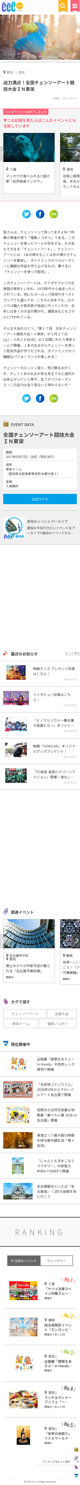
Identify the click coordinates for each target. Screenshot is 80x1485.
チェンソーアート (25, 1013)
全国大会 (61, 1013)
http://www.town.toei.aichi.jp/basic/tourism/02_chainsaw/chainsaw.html (40, 61)
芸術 (21, 72)
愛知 (10, 72)
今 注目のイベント (23, 1260)
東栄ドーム (20, 1023)
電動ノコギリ (57, 1023)
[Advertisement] (40, 598)
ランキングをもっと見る (56, 1461)
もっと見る (72, 653)
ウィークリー (56, 1260)
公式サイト (40, 499)
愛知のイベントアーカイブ (47, 521)
